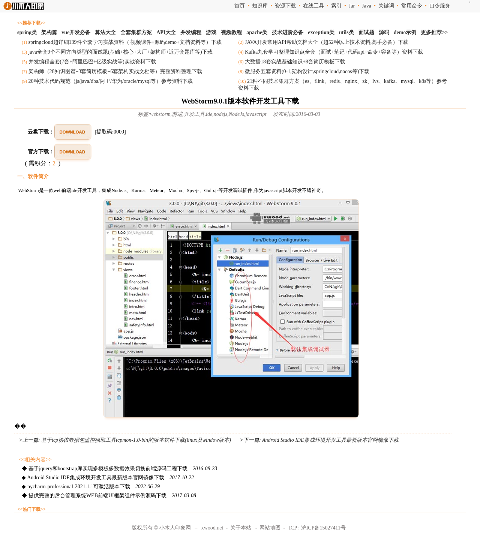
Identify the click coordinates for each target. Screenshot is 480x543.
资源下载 (285, 6)
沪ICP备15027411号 (323, 528)
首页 (239, 6)
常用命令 (411, 6)
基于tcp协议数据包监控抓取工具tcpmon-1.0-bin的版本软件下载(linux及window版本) (136, 440)
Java (366, 6)
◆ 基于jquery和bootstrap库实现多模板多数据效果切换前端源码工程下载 (119, 468)
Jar (352, 6)
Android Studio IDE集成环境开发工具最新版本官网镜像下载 (330, 440)
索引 (336, 6)
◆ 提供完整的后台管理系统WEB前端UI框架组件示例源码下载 (109, 495)
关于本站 (240, 528)
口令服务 (439, 6)
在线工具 (313, 6)
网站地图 (270, 528)
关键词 (386, 6)
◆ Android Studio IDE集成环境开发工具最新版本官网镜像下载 (108, 477)
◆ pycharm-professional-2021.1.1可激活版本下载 (91, 486)
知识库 (260, 6)
